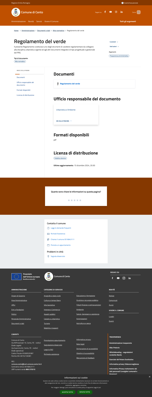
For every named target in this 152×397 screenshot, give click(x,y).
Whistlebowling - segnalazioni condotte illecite (121, 353)
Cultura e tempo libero (52, 300)
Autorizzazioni (81, 318)
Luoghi (111, 316)
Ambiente (80, 309)
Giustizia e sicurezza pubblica (87, 300)
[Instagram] (113, 11)
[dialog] (76, 385)
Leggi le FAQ (48, 349)
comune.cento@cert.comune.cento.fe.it (26, 364)
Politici (13, 314)
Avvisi (111, 305)
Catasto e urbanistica (52, 319)
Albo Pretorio (114, 347)
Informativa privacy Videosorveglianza (124, 364)
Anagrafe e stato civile (52, 295)
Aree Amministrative (19, 300)
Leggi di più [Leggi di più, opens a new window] (97, 387)
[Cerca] (138, 12)
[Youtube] (107, 11)
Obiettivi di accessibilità (85, 353)
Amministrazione (28, 30)
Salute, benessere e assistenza (87, 314)
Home (16, 30)
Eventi (111, 321)
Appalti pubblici (49, 314)
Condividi (114, 42)
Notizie (111, 295)
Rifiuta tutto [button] (85, 392)
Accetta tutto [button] (67, 392)
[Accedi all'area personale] (130, 3)
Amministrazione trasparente (120, 343)
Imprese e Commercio (52, 309)
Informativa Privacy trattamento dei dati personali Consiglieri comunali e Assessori (123, 371)
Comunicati (113, 300)
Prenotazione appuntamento (54, 340)
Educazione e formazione (85, 295)
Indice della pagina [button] (23, 70)
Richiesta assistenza (51, 354)
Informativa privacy (83, 339)
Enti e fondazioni (17, 309)
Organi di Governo (18, 295)
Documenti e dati (43, 30)
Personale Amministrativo (21, 319)
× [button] (149, 377)
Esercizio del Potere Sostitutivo (121, 359)
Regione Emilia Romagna (20, 3)
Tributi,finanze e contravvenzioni (88, 305)
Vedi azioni (115, 46)
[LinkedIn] (118, 11)
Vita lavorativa (49, 305)
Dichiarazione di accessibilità (87, 348)
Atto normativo (58, 30)
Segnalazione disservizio (53, 345)
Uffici (13, 305)
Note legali (80, 344)
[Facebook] (102, 11)
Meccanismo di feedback (85, 358)
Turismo (47, 323)
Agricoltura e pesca (83, 323)
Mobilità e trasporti (51, 328)
